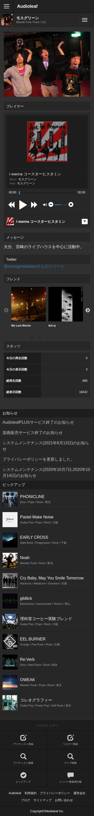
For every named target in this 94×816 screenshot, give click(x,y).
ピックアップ (23, 777)
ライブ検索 (70, 758)
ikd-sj (65, 307)
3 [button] (47, 337)
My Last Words (28, 307)
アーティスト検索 (23, 758)
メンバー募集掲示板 (70, 777)
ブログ (25, 800)
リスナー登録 (70, 740)
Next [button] (87, 310)
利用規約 (31, 793)
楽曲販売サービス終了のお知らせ (33, 432)
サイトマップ (43, 800)
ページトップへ (47, 725)
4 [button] (54, 337)
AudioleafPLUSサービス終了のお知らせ (38, 422)
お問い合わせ (64, 800)
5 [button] (62, 337)
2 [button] (39, 337)
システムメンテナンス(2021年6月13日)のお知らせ (46, 446)
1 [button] (32, 337)
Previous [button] (6, 310)
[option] (28, 307)
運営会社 (79, 793)
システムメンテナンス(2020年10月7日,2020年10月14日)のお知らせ (46, 472)
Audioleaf (27, 6)
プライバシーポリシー (55, 793)
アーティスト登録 (23, 740)
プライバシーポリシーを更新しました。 (39, 459)
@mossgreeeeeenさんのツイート (34, 266)
